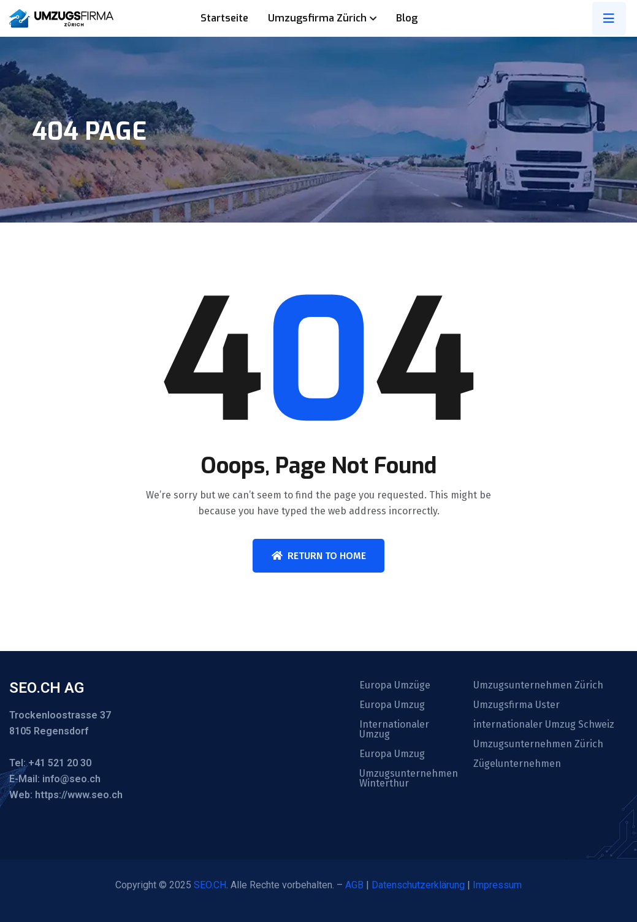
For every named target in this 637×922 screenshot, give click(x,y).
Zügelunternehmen (517, 764)
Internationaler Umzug (394, 729)
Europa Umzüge (394, 685)
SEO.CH (210, 885)
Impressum (497, 885)
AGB (354, 885)
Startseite (224, 18)
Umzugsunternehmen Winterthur (407, 778)
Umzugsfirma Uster (516, 705)
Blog (407, 18)
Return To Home (319, 556)
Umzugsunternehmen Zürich (538, 685)
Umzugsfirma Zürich (317, 18)
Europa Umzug (392, 705)
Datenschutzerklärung (418, 885)
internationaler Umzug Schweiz (543, 725)
